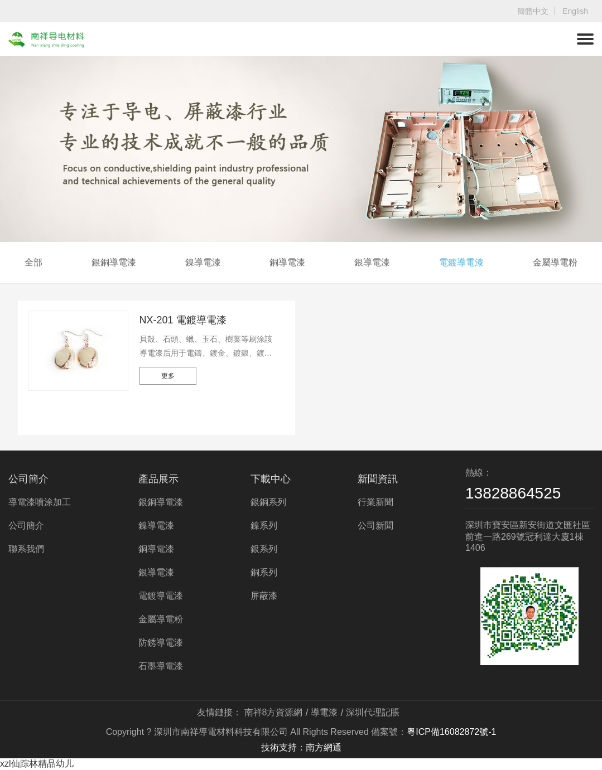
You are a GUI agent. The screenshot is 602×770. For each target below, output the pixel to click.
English (575, 11)
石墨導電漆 (160, 666)
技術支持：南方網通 (301, 747)
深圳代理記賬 (372, 712)
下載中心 (271, 479)
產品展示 (158, 479)
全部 (33, 262)
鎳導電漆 (203, 262)
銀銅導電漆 (113, 262)
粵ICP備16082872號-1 (451, 732)
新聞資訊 (378, 479)
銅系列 (264, 572)
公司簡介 (28, 479)
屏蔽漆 (264, 595)
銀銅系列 (268, 502)
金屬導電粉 (555, 262)
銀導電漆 (372, 262)
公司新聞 (375, 525)
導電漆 (324, 712)
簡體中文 (532, 11)
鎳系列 (264, 525)
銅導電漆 (287, 262)
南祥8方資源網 (273, 712)
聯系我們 (26, 549)
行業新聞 (375, 502)
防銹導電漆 (160, 642)
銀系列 (264, 549)
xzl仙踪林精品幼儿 (37, 763)
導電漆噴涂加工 (39, 502)
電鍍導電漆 (461, 262)
